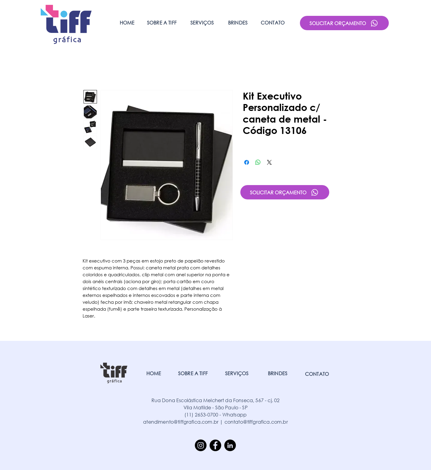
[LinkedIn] (230, 445)
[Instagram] (201, 445)
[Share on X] (269, 162)
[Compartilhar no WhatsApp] (258, 162)
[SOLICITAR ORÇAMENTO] (344, 23)
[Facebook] (215, 445)
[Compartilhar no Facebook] (246, 162)
